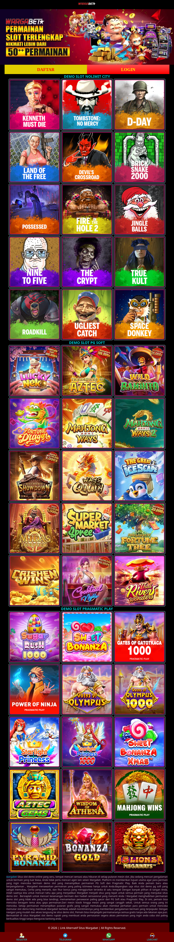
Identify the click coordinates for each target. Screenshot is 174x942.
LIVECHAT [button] (152, 937)
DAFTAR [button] (45, 69)
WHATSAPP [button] (109, 937)
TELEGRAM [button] (65, 937)
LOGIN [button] (128, 69)
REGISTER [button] (21, 937)
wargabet (11, 876)
